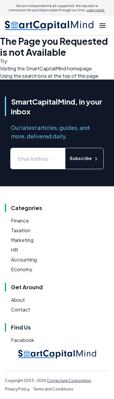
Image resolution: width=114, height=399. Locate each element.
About (18, 300)
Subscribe (84, 158)
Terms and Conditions (53, 389)
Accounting (24, 259)
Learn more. (96, 10)
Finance (20, 220)
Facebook (22, 340)
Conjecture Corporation (69, 380)
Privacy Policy (17, 389)
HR (14, 250)
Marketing (22, 240)
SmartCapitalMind (46, 68)
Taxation (20, 230)
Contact (20, 309)
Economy (21, 269)
